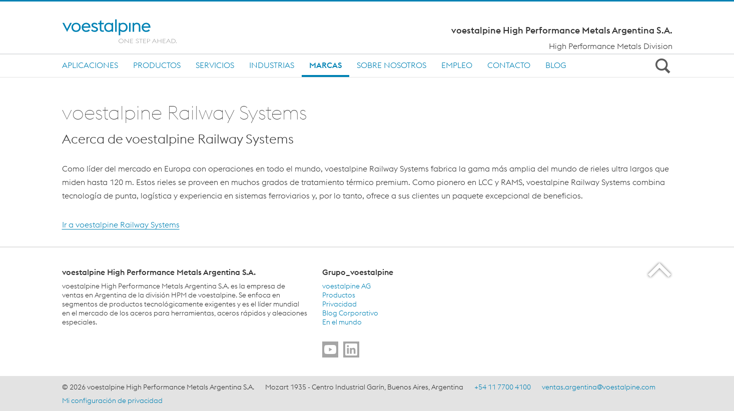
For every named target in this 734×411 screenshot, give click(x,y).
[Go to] (330, 350)
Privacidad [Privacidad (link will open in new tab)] (339, 304)
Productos (157, 65)
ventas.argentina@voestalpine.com (598, 387)
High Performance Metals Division (610, 46)
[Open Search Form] (661, 65)
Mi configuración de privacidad (112, 400)
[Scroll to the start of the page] (660, 270)
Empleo (456, 65)
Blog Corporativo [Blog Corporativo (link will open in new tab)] (350, 313)
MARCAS (325, 65)
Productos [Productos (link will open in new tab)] (338, 295)
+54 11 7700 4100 (502, 387)
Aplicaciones (90, 65)
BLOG (555, 65)
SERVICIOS (215, 65)
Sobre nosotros (391, 65)
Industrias (271, 65)
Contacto (508, 65)
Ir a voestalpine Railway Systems (121, 225)
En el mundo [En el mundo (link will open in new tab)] (342, 322)
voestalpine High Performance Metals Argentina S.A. (561, 30)
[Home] (128, 31)
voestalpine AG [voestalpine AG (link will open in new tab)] (346, 286)
